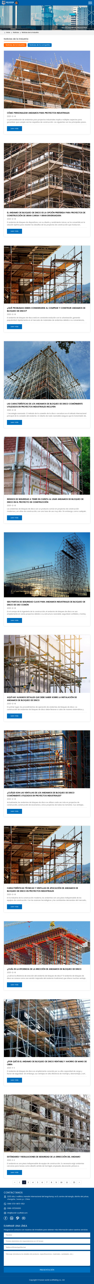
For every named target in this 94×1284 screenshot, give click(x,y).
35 (74, 1182)
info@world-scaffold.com (17, 1213)
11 (67, 1182)
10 (61, 1182)
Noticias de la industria (30, 32)
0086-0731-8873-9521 (16, 1204)
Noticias (16, 32)
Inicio (8, 32)
